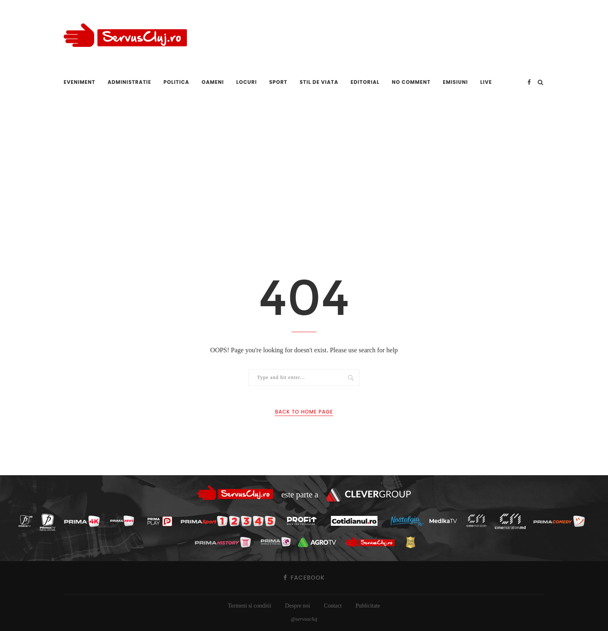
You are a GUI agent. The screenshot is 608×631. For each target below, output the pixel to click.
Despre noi (297, 606)
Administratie (129, 82)
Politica (176, 82)
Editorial (365, 82)
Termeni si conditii (250, 606)
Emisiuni (455, 82)
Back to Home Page (304, 411)
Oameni (213, 82)
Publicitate (367, 606)
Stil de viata (318, 82)
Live (486, 82)
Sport (278, 82)
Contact (333, 606)
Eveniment (79, 82)
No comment (411, 82)
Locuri (246, 82)
